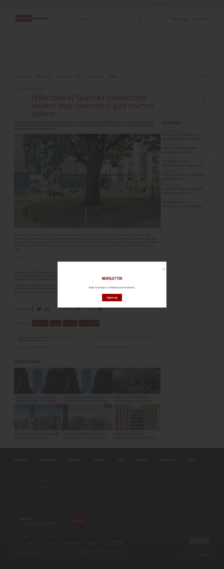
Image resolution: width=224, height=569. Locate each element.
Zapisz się (112, 297)
